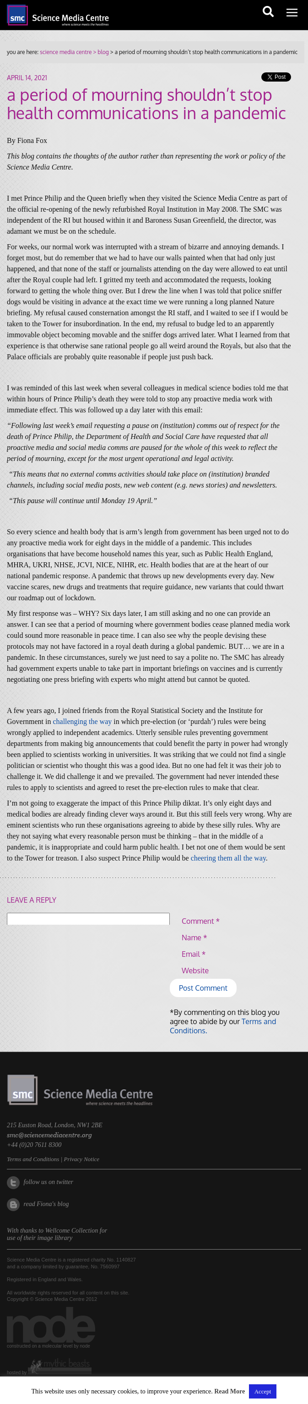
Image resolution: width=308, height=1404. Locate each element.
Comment (201, 921)
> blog (100, 52)
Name (194, 937)
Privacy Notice (81, 1173)
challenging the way (82, 721)
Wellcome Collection (71, 1245)
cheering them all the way (228, 858)
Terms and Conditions (33, 1173)
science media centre (66, 52)
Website (195, 970)
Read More (229, 1391)
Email (193, 954)
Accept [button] (262, 1391)
